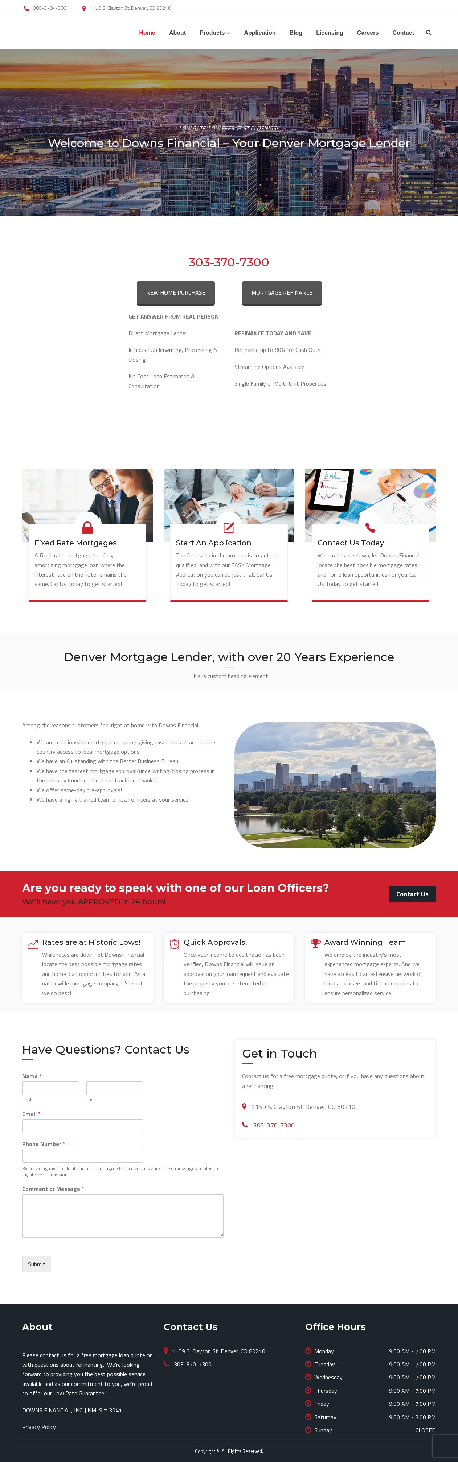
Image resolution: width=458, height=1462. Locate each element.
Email (31, 1114)
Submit (36, 1264)
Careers (368, 33)
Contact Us (412, 894)
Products (212, 33)
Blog (296, 33)
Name (32, 1076)
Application (259, 33)
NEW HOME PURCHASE (175, 292)
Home (147, 33)
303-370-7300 (229, 262)
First (27, 1100)
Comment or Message (53, 1189)
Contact (403, 33)
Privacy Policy (39, 1426)
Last (90, 1100)
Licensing (329, 33)
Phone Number (43, 1144)
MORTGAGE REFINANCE (282, 292)
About (177, 33)
